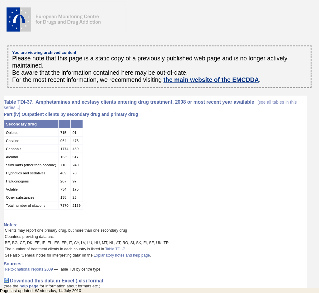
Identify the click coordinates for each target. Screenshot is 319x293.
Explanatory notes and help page (122, 255)
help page (29, 286)
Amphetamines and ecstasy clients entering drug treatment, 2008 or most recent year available (150, 104)
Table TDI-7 (115, 249)
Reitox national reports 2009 (29, 269)
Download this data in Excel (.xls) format (56, 280)
